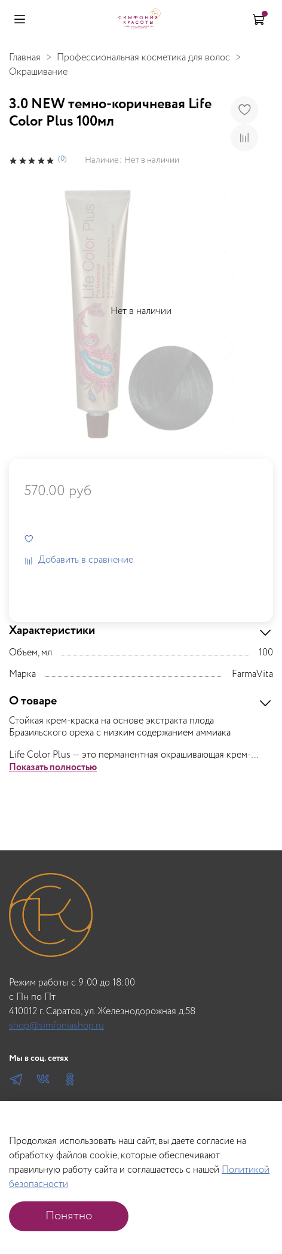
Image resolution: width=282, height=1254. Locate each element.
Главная (25, 58)
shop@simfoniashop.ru (56, 1026)
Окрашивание (38, 72)
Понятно (68, 1216)
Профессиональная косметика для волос (143, 58)
